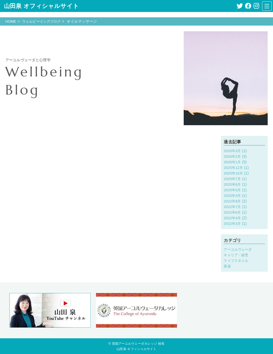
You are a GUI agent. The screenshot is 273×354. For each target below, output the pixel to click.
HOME (11, 21)
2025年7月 (233, 179)
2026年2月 (233, 156)
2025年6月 (233, 184)
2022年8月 (233, 201)
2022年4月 (233, 218)
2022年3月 (233, 223)
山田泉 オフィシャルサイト (41, 6)
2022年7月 (233, 207)
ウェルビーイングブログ (43, 21)
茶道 (227, 266)
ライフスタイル (237, 260)
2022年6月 (233, 212)
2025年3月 (233, 195)
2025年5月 (233, 190)
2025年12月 (234, 167)
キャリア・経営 (237, 255)
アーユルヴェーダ (239, 249)
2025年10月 (234, 173)
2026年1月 (233, 162)
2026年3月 (233, 151)
